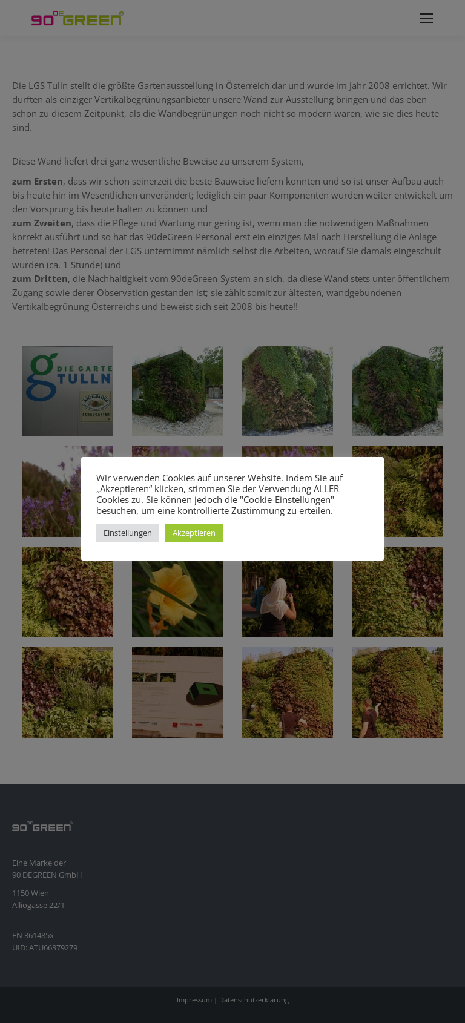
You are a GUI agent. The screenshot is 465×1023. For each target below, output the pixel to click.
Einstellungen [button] (128, 532)
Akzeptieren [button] (194, 532)
